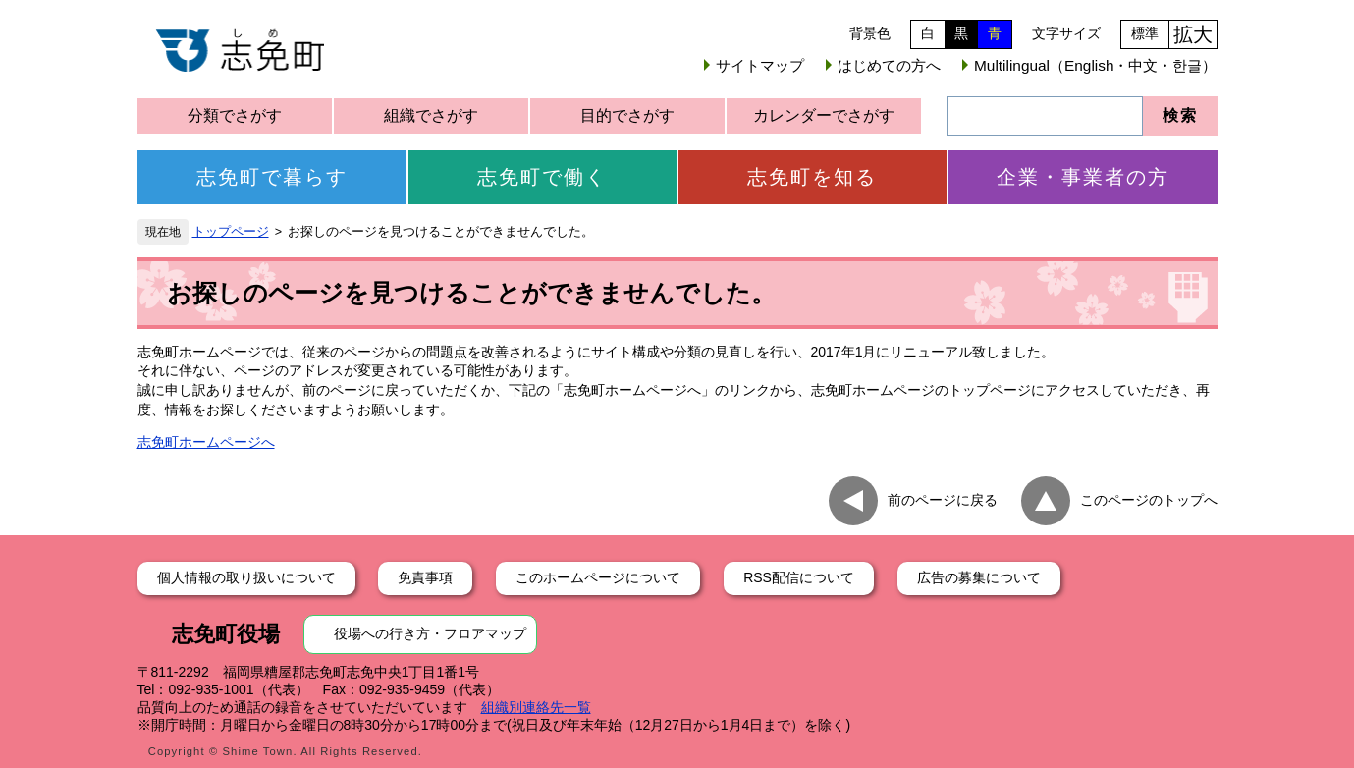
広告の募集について (979, 577)
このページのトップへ (1149, 500)
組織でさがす (431, 115)
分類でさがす (235, 115)
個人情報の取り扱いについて (246, 577)
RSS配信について (798, 577)
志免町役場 (226, 634)
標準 (1145, 33)
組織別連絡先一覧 (536, 707)
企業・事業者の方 (1083, 177)
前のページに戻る (943, 500)
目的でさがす (627, 115)
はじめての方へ (889, 65)
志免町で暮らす (272, 177)
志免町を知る (812, 177)
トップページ (230, 232)
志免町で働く (542, 177)
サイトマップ (760, 65)
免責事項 (425, 577)
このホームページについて (597, 577)
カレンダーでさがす (823, 115)
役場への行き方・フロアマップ (430, 633)
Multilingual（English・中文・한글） (1095, 65)
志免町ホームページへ (206, 442)
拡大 (1193, 34)
